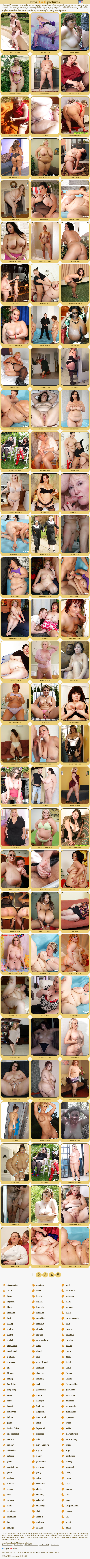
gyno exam (70, 1395)
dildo (38, 1345)
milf (38, 1439)
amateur (40, 1285)
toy (8, 1522)
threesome (11, 1516)
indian (10, 1417)
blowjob (40, 1307)
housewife (11, 1412)
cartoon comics (72, 1318)
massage (40, 1434)
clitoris (39, 1329)
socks (68, 1494)
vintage (10, 1527)
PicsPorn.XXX (44, 1545)
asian (9, 1290)
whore (68, 1527)
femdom (40, 1368)
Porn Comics (55, 1545)
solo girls (40, 1500)
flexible (69, 1379)
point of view (13, 1467)
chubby (10, 1329)
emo (38, 1356)
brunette (11, 1312)
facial (68, 1362)
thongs (69, 1511)
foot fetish (11, 1384)
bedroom (70, 1296)
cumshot (69, 1340)
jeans (9, 1423)
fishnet (69, 1373)
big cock (11, 1301)
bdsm (9, 1296)
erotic (68, 1356)
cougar (39, 1334)
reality (69, 1472)
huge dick (40, 1412)
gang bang (11, 1390)
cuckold (10, 1340)
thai (38, 1511)
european (11, 1362)
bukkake (40, 1312)
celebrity (40, 1323)
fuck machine (72, 1384)
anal (68, 1285)
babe (38, 1290)
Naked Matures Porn (31, 1545)
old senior (11, 1450)
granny (10, 1395)
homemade (71, 1406)
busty (68, 1312)
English (6, 1548)
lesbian (69, 1428)
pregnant (70, 1467)
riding (68, 1478)
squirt (9, 1505)
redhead (10, 1478)
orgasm (39, 1450)
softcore (10, 1500)
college (10, 1334)
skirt (9, 1494)
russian (10, 1483)
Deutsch (15, 1548)
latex (38, 1423)
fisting (10, 1379)
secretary (40, 1483)
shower (69, 1489)
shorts (39, 1489)
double (39, 1351)
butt (9, 1318)
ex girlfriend (42, 1362)
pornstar (40, 1467)
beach (39, 1296)
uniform (40, 1522)
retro (38, 1478)
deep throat (12, 1345)
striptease (11, 1511)
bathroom (70, 1290)
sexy (68, 1483)
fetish (68, 1368)
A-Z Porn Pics (18, 1545)
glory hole (70, 1390)
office (68, 1445)
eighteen (11, 1356)
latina (68, 1423)
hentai (10, 1406)
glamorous (41, 1390)
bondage (69, 1307)
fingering (40, 1373)
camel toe (40, 1318)
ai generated (12, 1285)
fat (8, 1368)
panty (39, 1456)
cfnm (68, 1323)
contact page (40, 1552)
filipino (10, 1373)
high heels (40, 1406)
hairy (9, 1401)
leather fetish (13, 1428)
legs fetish (40, 1428)
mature (10, 1439)
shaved (10, 1489)
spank (68, 1500)
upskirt (69, 1522)
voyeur (39, 1527)
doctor (69, 1345)
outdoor (10, 1456)
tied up (39, 1516)
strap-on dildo (72, 1505)
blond (9, 1307)
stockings (40, 1505)
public (10, 1472)
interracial (41, 1417)
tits (67, 1516)
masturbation (72, 1434)
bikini (68, 1301)
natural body (71, 1439)
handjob (40, 1401)
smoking (40, 1494)
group (39, 1395)
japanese (70, 1417)
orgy (68, 1450)
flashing (40, 1379)
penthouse (41, 1461)
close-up (69, 1329)
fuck (38, 1384)
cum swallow (42, 1340)
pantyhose (70, 1456)
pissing (69, 1461)
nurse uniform (42, 1445)
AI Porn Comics (7, 1545)
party (9, 1461)
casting (10, 1323)
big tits (39, 1301)
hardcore (70, 1401)
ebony (68, 1351)
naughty (10, 1445)
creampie (70, 1334)
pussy (38, 1472)
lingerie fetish (13, 1434)
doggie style (12, 1351)
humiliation (71, 1412)
